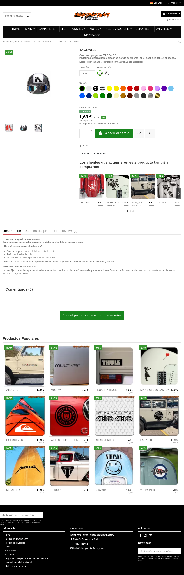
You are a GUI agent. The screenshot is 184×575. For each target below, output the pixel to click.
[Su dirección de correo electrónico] (18, 515)
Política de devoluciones (16, 539)
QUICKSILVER (14, 440)
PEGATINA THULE (106, 389)
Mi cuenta (9, 554)
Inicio (7, 546)
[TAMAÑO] (87, 73)
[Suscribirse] (39, 515)
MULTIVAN (57, 389)
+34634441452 (80, 544)
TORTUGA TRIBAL (113, 204)
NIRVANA (101, 490)
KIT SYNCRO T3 (105, 440)
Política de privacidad (15, 543)
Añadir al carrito (113, 133)
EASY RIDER (148, 440)
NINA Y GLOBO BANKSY (154, 389)
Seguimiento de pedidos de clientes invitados (26, 558)
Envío (7, 535)
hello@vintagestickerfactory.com (88, 548)
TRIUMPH (57, 490)
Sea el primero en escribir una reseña (92, 315)
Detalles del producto (40, 231)
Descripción (12, 231)
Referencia (84, 107)
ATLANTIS (12, 389)
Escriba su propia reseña (94, 153)
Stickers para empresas (16, 566)
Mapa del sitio (11, 550)
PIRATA (85, 202)
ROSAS (162, 202)
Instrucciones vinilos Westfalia (19, 562)
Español (157, 3)
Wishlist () (174, 3)
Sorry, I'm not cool (137, 204)
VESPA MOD (147, 490)
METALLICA (13, 490)
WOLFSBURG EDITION (64, 440)
